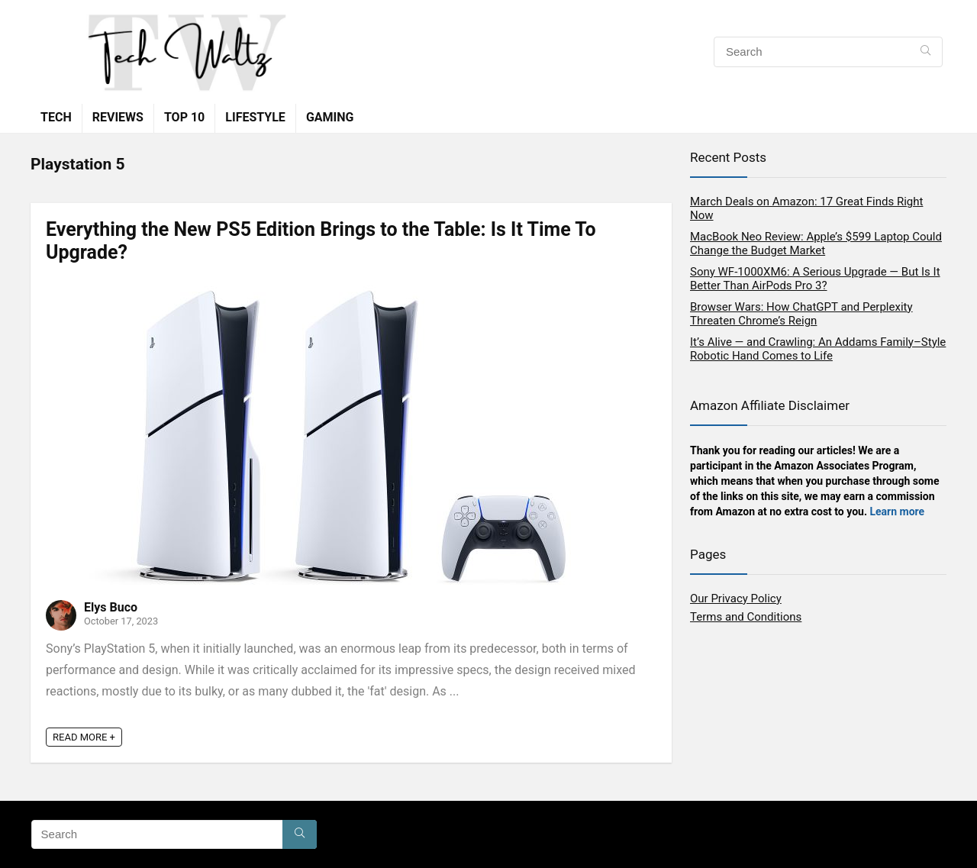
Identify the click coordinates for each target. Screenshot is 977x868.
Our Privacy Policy (736, 598)
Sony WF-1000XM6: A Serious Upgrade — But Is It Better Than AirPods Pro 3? (815, 278)
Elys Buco (110, 607)
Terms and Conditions (745, 617)
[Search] (925, 52)
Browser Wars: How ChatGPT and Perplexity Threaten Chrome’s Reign (801, 314)
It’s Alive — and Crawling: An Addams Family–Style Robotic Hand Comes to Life (818, 349)
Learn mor (893, 511)
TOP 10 (184, 117)
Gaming (330, 117)
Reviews (117, 117)
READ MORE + (84, 737)
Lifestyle (255, 117)
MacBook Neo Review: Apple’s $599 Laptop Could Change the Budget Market (816, 243)
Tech (56, 117)
